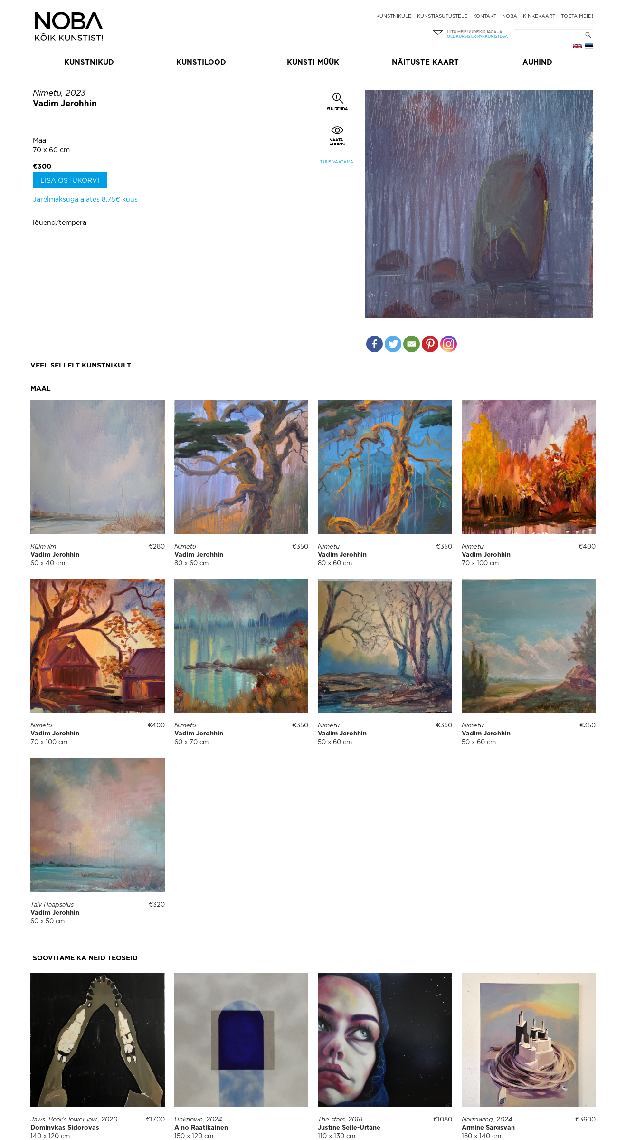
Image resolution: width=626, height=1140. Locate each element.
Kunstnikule (393, 16)
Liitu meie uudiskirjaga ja (474, 32)
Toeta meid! (577, 16)
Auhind (537, 62)
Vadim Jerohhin (65, 103)
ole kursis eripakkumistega (477, 36)
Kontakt (484, 16)
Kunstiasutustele (442, 16)
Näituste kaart (425, 62)
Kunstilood (201, 62)
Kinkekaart (539, 16)
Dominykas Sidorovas (64, 1127)
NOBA (509, 16)
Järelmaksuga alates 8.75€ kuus (85, 200)
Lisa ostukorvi (69, 181)
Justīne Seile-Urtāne (349, 1127)
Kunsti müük (313, 62)
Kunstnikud (89, 62)
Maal (40, 141)
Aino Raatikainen (201, 1127)
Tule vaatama (336, 162)
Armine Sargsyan (488, 1127)
